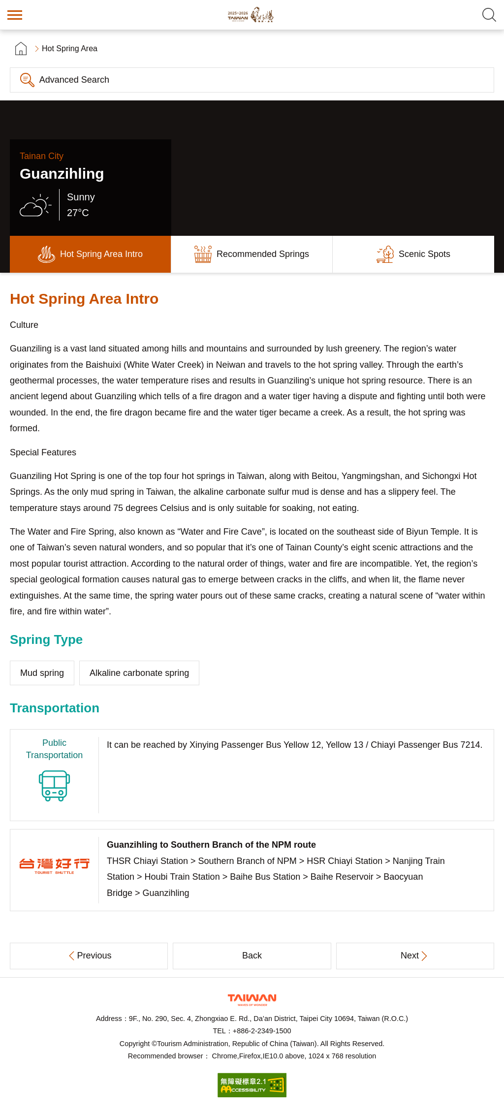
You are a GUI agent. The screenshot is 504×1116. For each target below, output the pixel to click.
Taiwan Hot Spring (252, 14)
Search (489, 15)
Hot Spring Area (69, 48)
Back (252, 955)
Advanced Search (74, 80)
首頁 (21, 48)
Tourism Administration (252, 1000)
